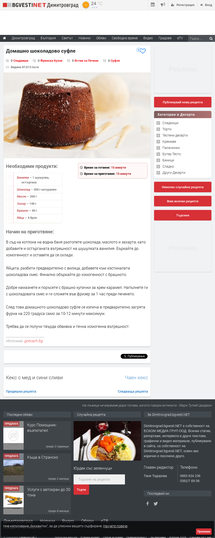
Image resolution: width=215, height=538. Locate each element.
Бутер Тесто (171, 154)
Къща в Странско (42, 457)
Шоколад (24, 189)
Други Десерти (173, 172)
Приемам (203, 531)
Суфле (115, 60)
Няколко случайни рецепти (183, 187)
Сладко (168, 166)
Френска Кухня (51, 60)
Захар (22, 203)
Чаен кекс (136, 377)
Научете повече (115, 526)
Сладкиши (20, 60)
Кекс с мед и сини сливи (34, 377)
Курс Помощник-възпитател (42, 427)
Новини (85, 38)
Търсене (182, 215)
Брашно (23, 210)
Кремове (169, 141)
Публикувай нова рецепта (183, 102)
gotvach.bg (33, 340)
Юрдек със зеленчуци (93, 468)
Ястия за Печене (86, 60)
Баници (168, 160)
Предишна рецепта (21, 391)
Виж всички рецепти (182, 201)
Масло (22, 196)
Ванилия (23, 177)
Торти (167, 129)
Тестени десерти (175, 135)
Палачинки (171, 147)
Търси (81, 489)
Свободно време (125, 38)
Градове (165, 38)
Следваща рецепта (133, 391)
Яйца (21, 217)
